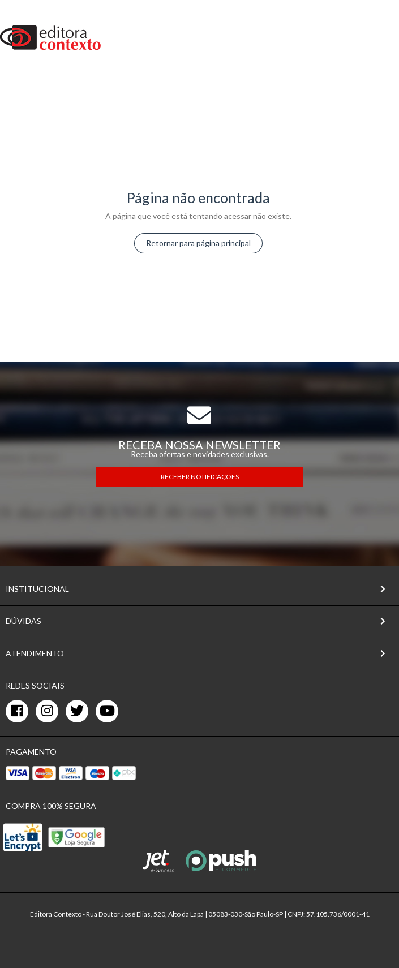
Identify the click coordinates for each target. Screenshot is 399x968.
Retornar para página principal (198, 243)
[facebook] (17, 711)
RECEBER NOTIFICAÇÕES (200, 476)
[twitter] (77, 711)
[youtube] (107, 711)
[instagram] (47, 711)
